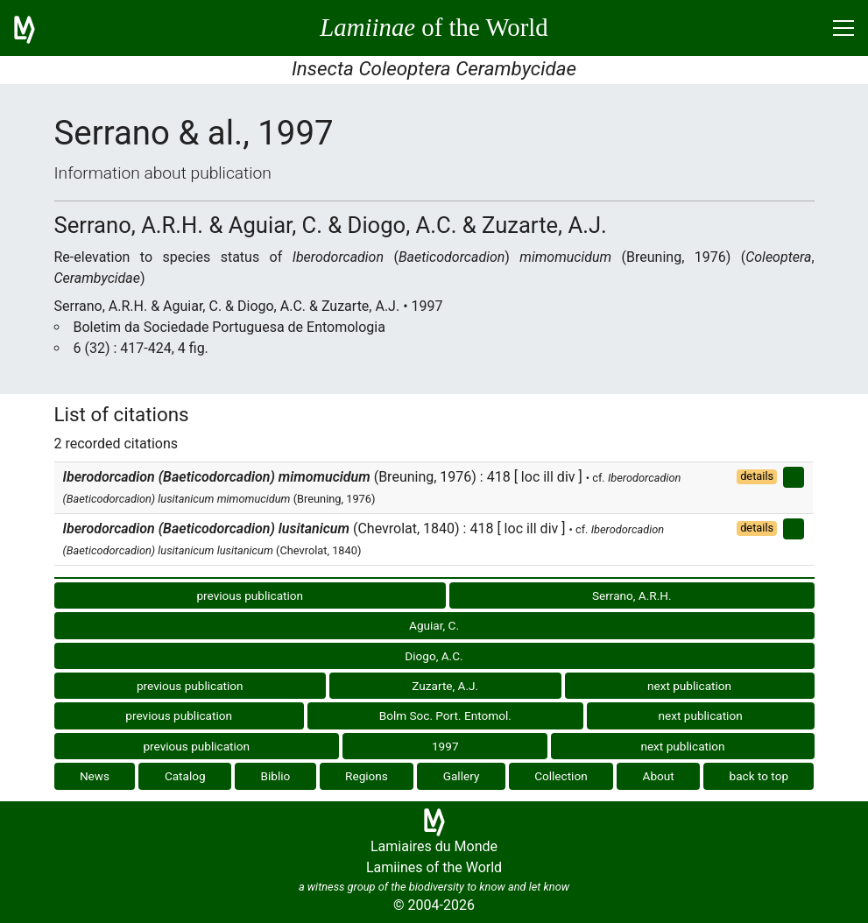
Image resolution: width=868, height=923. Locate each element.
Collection (561, 776)
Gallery (461, 776)
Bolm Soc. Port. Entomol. (445, 715)
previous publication (249, 595)
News (94, 776)
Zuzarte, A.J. (445, 686)
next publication (689, 686)
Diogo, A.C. (433, 656)
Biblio (275, 776)
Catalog (185, 776)
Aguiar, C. (434, 625)
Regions (366, 776)
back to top (759, 776)
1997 (445, 746)
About (658, 776)
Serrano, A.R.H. (632, 595)
